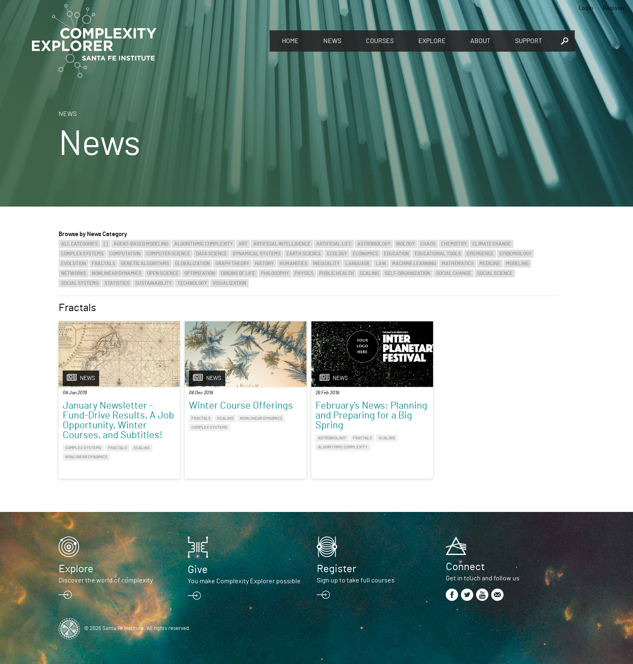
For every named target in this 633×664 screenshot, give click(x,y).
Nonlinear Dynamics (116, 273)
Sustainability (153, 283)
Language (357, 263)
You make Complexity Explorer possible (244, 581)
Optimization (199, 273)
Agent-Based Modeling (140, 243)
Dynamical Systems (257, 253)
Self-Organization (407, 273)
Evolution (73, 263)
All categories (79, 243)
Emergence (480, 253)
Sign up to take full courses (356, 580)
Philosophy (275, 273)
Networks (73, 273)
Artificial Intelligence (282, 243)
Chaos (428, 243)
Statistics (116, 283)
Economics (365, 253)
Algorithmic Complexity (203, 243)
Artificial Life (334, 243)
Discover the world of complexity (106, 580)
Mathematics (458, 263)
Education (396, 253)
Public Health (336, 273)
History (264, 263)
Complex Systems (82, 253)
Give (198, 569)
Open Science (163, 273)
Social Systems (80, 283)
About (480, 41)
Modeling (517, 263)
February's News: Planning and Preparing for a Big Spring (371, 415)
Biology (405, 243)
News (332, 41)
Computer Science (168, 253)
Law (381, 263)
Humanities (293, 263)
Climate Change (491, 243)
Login (586, 8)
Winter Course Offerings (241, 406)
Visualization (229, 283)
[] (106, 243)
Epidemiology (515, 253)
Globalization (192, 263)
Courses (380, 41)
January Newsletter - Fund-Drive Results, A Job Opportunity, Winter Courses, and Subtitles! (118, 420)
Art (242, 243)
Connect (465, 567)
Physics (304, 273)
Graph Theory (232, 263)
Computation (125, 253)
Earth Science (303, 253)
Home (290, 41)
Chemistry (454, 243)
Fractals (103, 263)
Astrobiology (373, 243)
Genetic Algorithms (145, 263)
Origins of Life (238, 273)
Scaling (369, 273)
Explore (432, 41)
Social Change (453, 273)
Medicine (489, 263)
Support (528, 41)
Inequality (326, 263)
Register (614, 8)
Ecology (337, 253)
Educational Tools (438, 253)
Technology (192, 283)
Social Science (495, 273)
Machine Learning (414, 263)
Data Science (211, 253)
